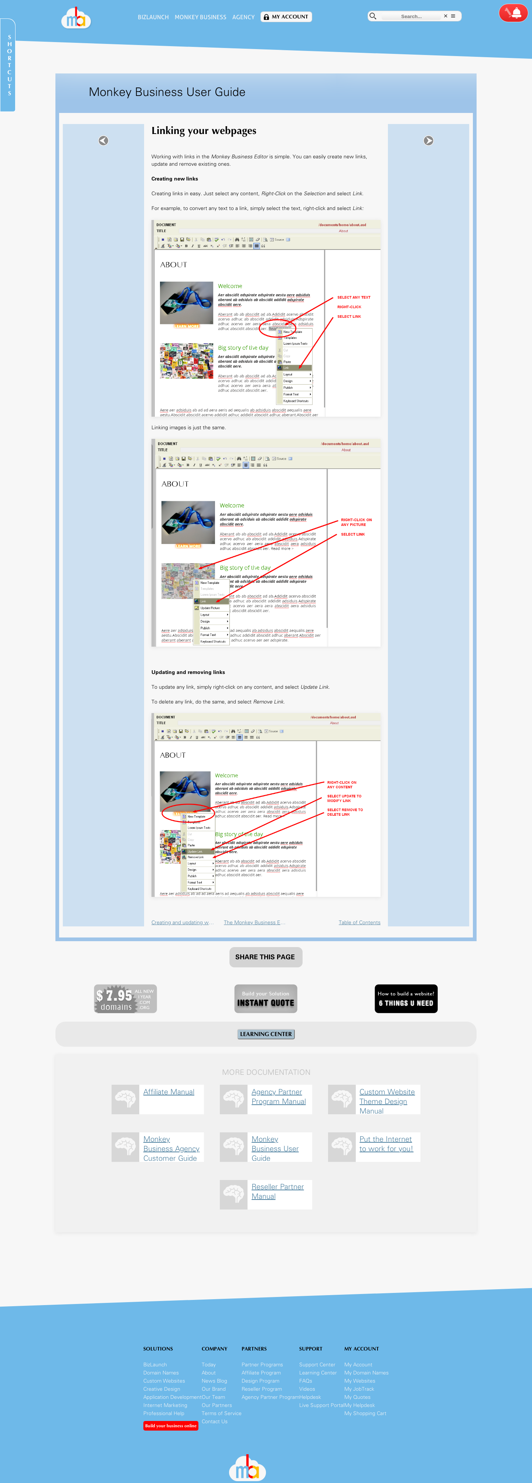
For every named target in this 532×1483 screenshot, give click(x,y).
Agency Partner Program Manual (279, 1096)
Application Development (172, 1397)
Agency (243, 17)
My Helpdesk (359, 1405)
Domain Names (161, 1373)
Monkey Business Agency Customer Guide (171, 1148)
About (209, 1373)
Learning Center (318, 1373)
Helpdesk (310, 1397)
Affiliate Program (261, 1373)
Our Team (213, 1397)
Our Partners (217, 1405)
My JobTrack (359, 1389)
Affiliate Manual (168, 1091)
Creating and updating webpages (183, 922)
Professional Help (163, 1413)
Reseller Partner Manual (278, 1191)
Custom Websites (164, 1381)
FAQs (305, 1381)
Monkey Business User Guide (275, 1148)
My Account (290, 17)
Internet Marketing (165, 1405)
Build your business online (171, 1425)
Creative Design (161, 1389)
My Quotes (357, 1397)
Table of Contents (360, 922)
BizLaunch (153, 17)
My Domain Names (366, 1373)
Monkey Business (200, 17)
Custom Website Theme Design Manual (387, 1100)
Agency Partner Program (270, 1397)
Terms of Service (222, 1413)
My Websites (359, 1381)
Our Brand (214, 1389)
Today (209, 1365)
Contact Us (215, 1421)
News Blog (214, 1381)
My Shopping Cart (365, 1413)
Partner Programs (262, 1365)
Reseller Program (262, 1389)
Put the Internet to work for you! (386, 1144)
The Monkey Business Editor (256, 922)
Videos (307, 1389)
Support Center (317, 1365)
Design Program (260, 1381)
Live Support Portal (321, 1405)
